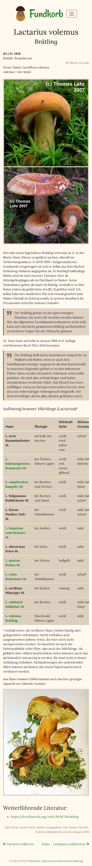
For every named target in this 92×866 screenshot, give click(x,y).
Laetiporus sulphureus (69, 844)
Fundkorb (46, 13)
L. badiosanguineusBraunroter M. (17, 463)
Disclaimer (34, 861)
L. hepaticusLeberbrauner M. (15, 532)
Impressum (48, 861)
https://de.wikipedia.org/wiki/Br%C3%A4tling (45, 816)
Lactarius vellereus (20, 844)
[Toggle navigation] (71, 13)
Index (46, 844)
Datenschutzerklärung (70, 861)
